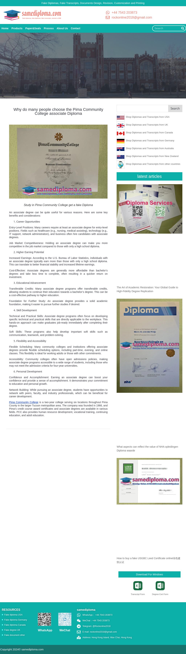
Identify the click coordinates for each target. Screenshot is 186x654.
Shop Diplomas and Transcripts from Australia (150, 148)
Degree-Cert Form (160, 594)
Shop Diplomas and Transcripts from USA (148, 117)
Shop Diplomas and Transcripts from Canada (149, 132)
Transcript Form (138, 594)
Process (49, 28)
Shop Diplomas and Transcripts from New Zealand (152, 156)
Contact (75, 28)
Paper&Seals (33, 28)
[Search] (183, 28)
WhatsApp (45, 630)
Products (17, 28)
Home (5, 28)
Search (175, 108)
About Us (62, 28)
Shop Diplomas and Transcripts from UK (147, 124)
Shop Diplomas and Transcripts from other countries (153, 164)
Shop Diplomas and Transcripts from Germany (150, 140)
